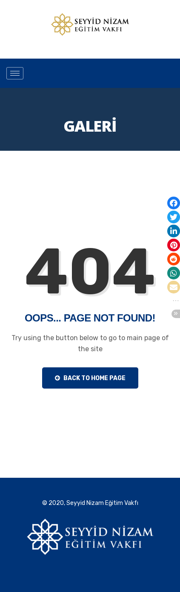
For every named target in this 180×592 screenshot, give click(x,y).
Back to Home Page (90, 378)
